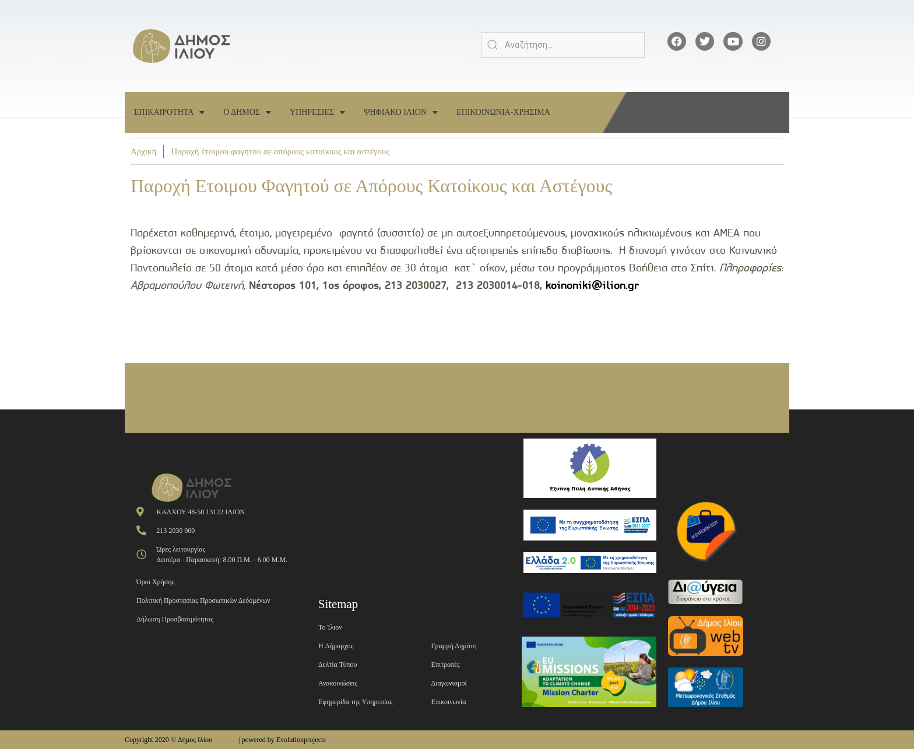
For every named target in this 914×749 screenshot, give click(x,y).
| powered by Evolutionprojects (282, 740)
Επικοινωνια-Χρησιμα (503, 112)
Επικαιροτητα (169, 112)
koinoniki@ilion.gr (592, 285)
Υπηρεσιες (317, 112)
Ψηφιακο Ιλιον (401, 112)
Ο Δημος (247, 112)
